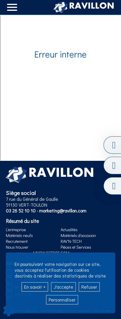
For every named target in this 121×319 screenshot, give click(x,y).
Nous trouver (17, 247)
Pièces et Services (76, 247)
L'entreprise (16, 229)
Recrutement (17, 241)
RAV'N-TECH (71, 241)
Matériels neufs (19, 235)
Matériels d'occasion (78, 235)
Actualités (69, 229)
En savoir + (34, 287)
